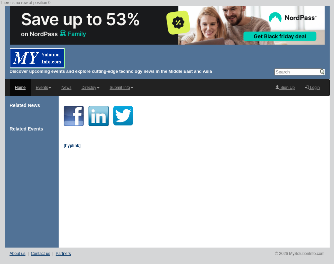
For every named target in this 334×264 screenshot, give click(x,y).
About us (17, 253)
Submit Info (121, 87)
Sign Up (285, 87)
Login (312, 87)
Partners (63, 253)
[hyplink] (72, 145)
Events (44, 87)
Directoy (90, 87)
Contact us (40, 253)
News (66, 87)
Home (20, 87)
